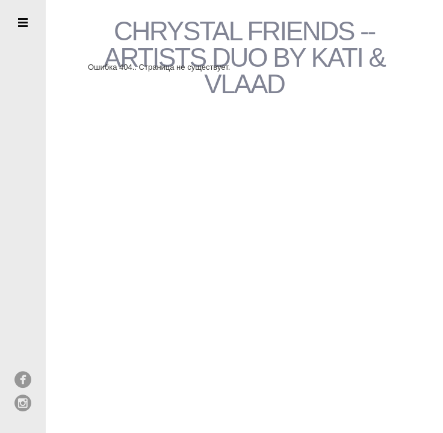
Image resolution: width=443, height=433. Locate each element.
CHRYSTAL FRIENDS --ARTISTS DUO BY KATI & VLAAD (244, 57)
